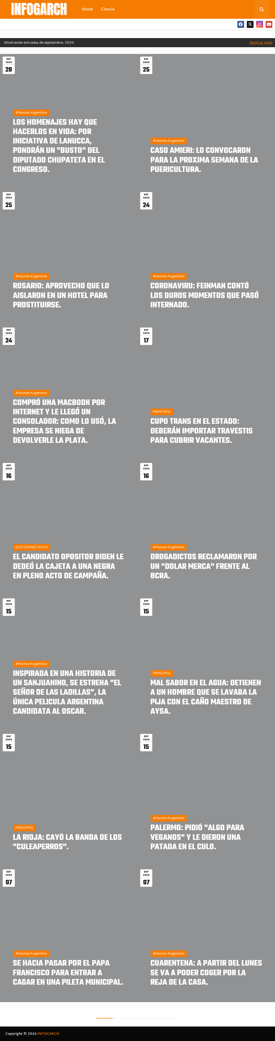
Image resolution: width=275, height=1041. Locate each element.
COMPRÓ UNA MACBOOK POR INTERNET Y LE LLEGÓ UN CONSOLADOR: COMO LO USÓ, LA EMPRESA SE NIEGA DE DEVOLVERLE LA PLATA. (64, 422)
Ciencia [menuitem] (107, 9)
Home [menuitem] (87, 9)
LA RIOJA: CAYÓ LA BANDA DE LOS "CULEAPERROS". (67, 842)
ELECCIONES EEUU (31, 547)
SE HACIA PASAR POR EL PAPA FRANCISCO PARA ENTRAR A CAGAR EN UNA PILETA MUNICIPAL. (68, 973)
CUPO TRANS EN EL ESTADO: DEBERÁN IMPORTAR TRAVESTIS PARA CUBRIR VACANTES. (201, 431)
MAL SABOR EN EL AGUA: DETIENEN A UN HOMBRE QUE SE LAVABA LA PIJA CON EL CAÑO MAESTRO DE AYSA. (205, 697)
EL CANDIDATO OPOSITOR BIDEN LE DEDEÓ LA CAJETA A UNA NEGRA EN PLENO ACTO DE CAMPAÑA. (68, 567)
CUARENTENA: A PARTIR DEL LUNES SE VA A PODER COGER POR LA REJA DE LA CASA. (206, 973)
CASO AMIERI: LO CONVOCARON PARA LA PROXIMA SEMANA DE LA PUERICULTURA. (204, 160)
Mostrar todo (260, 42)
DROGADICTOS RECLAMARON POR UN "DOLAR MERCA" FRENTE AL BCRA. (203, 567)
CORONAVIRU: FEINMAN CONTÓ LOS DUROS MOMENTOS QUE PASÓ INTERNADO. (204, 296)
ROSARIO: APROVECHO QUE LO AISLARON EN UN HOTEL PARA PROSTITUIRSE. (61, 296)
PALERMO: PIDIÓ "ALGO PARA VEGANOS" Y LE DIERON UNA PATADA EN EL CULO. (197, 837)
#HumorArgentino (31, 112)
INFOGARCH (48, 1033)
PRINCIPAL (162, 411)
